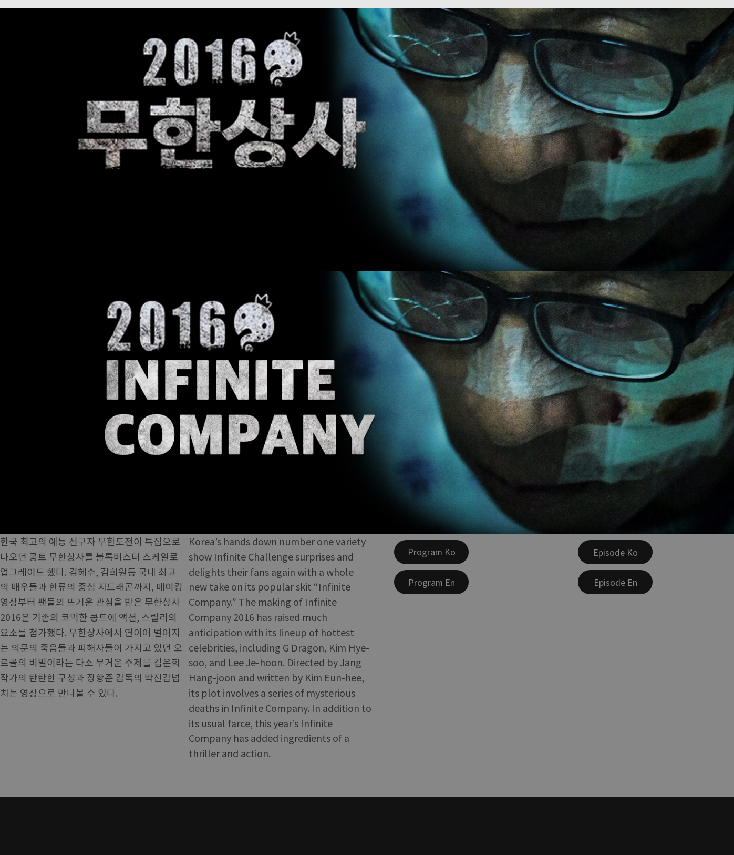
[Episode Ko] (615, 552)
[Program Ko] (431, 552)
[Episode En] (615, 582)
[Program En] (431, 582)
